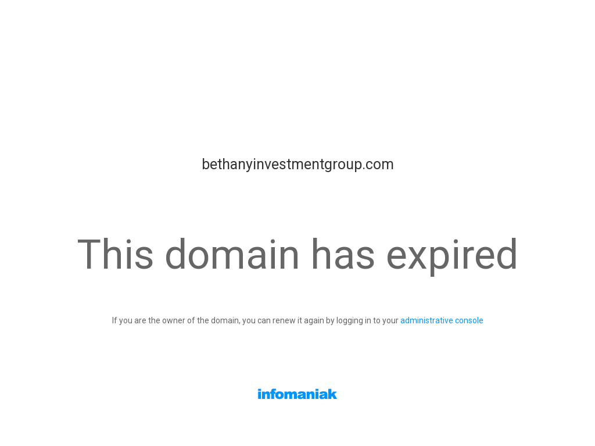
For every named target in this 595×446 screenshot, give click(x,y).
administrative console (441, 320)
